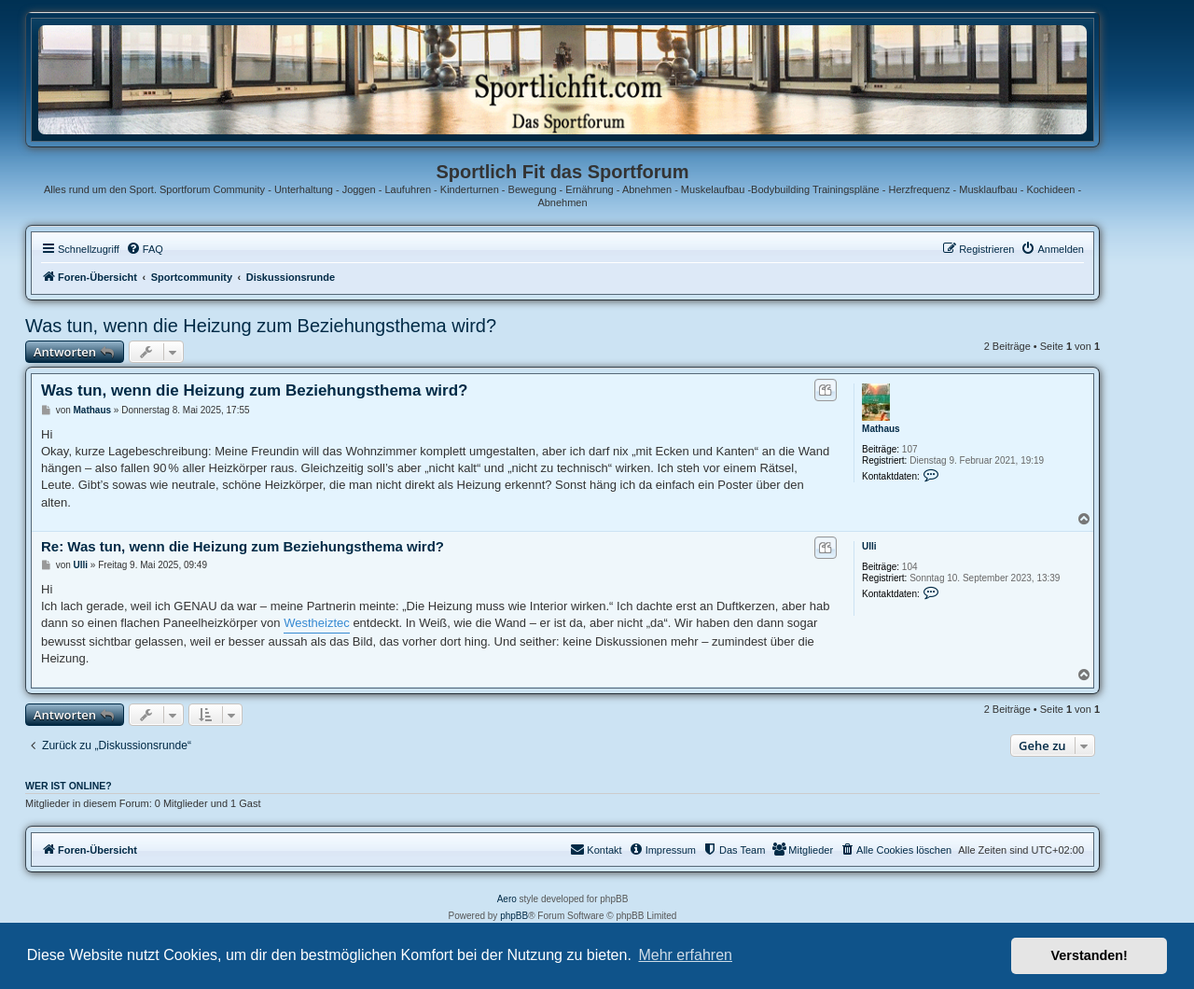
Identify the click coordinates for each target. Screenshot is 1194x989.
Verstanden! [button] (1089, 955)
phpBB (514, 916)
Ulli (869, 546)
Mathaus (881, 429)
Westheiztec (317, 623)
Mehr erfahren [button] (685, 955)
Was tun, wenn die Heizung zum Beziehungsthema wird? (260, 325)
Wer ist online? (68, 785)
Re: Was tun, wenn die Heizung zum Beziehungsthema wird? (242, 546)
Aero (507, 899)
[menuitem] (144, 249)
